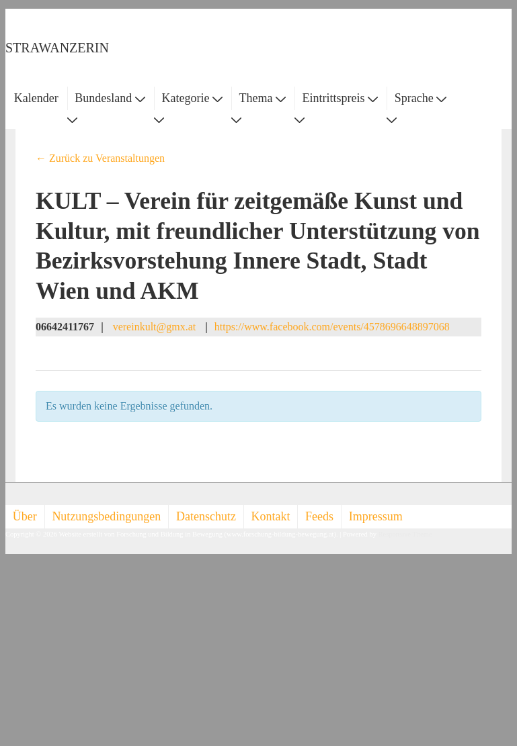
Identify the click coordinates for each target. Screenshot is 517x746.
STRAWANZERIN (57, 47)
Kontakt (270, 516)
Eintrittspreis (341, 98)
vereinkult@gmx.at (154, 326)
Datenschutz (206, 516)
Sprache (420, 98)
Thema (262, 98)
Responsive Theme (405, 534)
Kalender (36, 98)
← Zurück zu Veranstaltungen (100, 158)
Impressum (376, 516)
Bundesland (110, 98)
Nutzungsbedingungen (106, 516)
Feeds (319, 516)
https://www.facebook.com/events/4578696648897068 (332, 326)
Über (25, 516)
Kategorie (191, 98)
